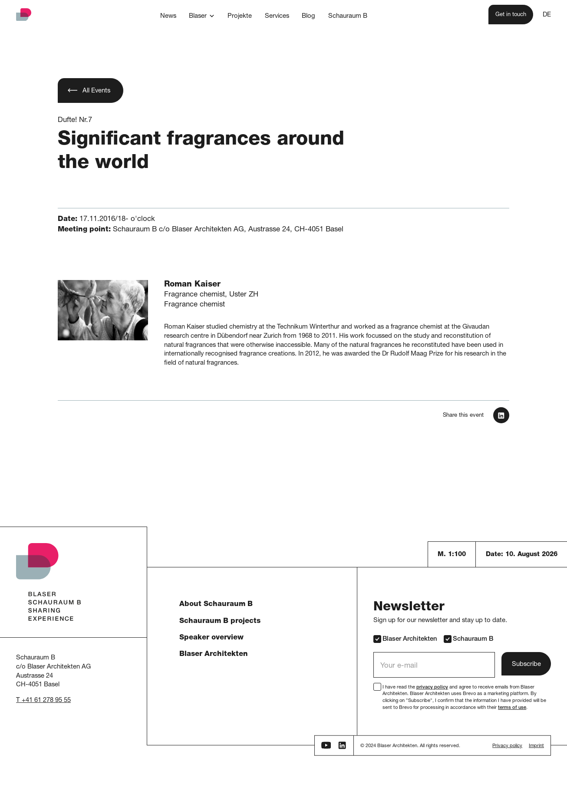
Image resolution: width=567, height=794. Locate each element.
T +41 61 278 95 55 (43, 700)
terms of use (512, 707)
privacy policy (432, 687)
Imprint (536, 746)
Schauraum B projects (219, 621)
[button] (201, 16)
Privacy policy (507, 746)
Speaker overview (211, 638)
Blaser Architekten (213, 654)
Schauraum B (468, 639)
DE (547, 15)
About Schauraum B (216, 604)
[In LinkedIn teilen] (501, 415)
